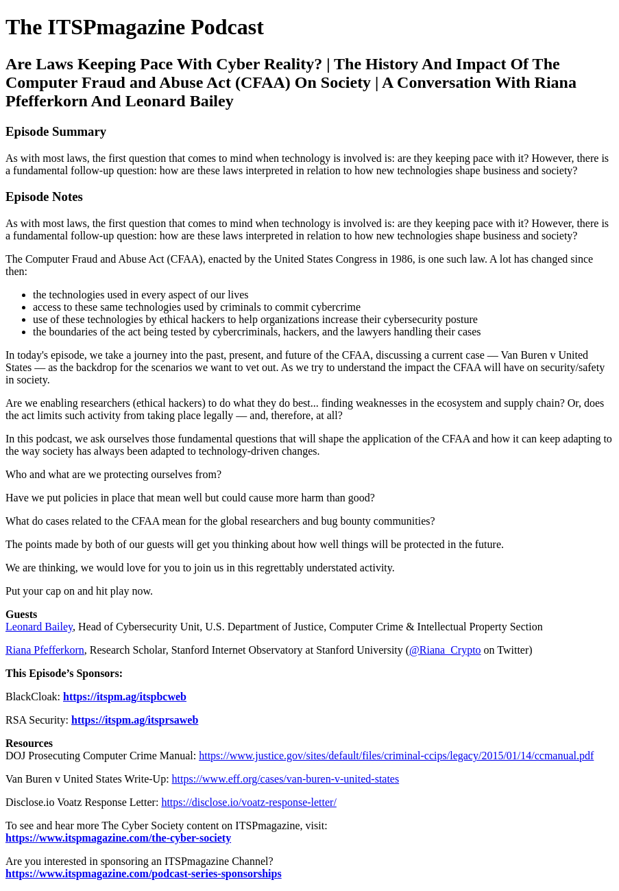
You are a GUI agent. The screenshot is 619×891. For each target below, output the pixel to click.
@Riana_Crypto (445, 650)
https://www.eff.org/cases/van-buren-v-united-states (286, 779)
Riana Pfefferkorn (44, 650)
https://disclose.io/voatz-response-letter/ (249, 802)
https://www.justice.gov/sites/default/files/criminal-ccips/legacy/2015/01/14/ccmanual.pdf (396, 755)
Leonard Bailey (39, 626)
